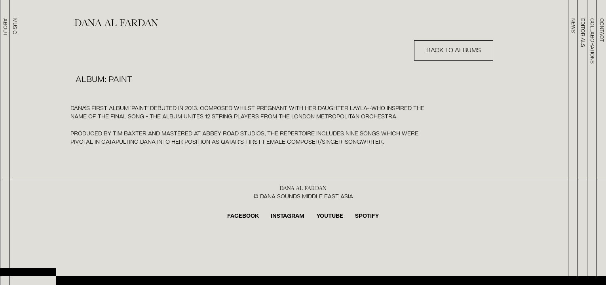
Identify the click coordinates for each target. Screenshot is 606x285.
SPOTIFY (367, 216)
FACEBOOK (243, 216)
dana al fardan (116, 23)
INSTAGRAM (287, 216)
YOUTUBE (330, 216)
